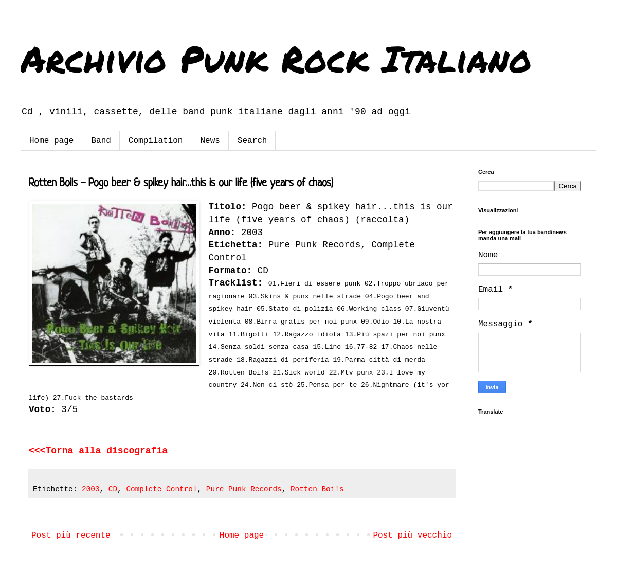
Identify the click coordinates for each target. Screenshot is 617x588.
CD (112, 489)
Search (252, 141)
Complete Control (161, 489)
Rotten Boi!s (317, 489)
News (210, 141)
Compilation (156, 141)
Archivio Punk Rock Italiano (276, 58)
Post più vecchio (412, 535)
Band (101, 141)
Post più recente (71, 535)
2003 (91, 489)
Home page (51, 141)
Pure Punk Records (244, 489)
